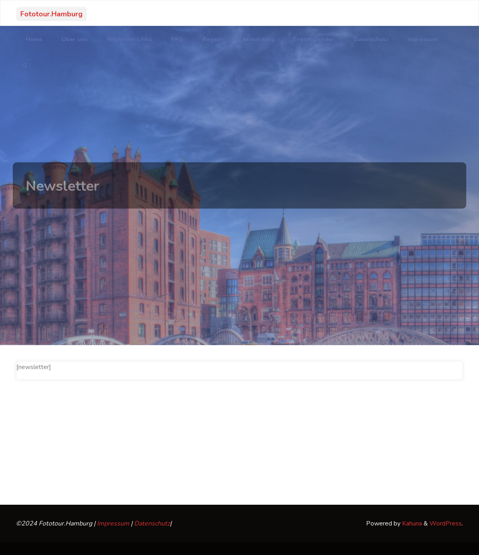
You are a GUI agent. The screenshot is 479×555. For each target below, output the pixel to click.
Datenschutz (152, 523)
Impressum (113, 523)
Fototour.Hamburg (51, 13)
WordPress (446, 523)
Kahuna (411, 523)
